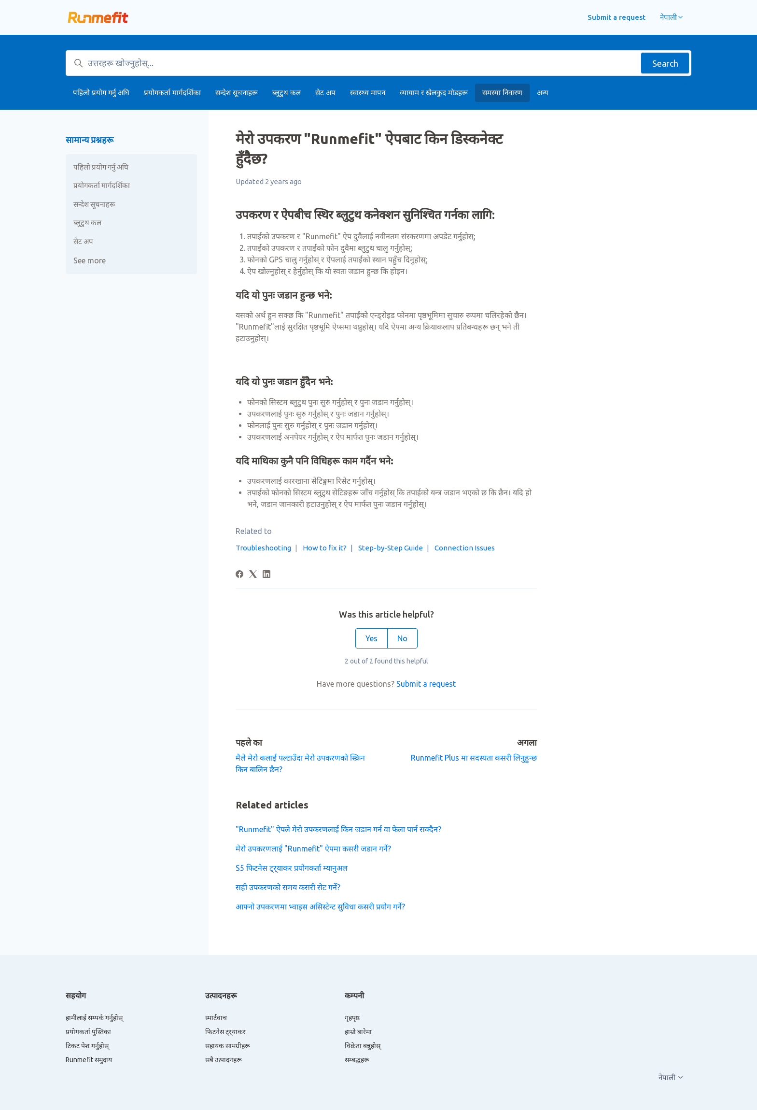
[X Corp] (253, 575)
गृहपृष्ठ (352, 1018)
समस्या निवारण (502, 92)
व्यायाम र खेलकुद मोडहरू (434, 92)
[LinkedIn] (266, 575)
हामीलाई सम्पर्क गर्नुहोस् (94, 1018)
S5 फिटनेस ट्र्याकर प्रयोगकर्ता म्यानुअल (292, 868)
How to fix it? (325, 548)
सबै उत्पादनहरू (223, 1060)
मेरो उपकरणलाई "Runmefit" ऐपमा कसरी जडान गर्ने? (313, 848)
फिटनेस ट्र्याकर (225, 1032)
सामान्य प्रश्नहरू (89, 139)
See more (89, 260)
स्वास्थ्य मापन (367, 92)
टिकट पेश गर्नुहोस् (87, 1046)
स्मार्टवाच (216, 1018)
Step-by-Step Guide (390, 548)
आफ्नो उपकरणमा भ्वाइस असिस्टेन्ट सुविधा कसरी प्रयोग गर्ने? (320, 906)
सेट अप (325, 92)
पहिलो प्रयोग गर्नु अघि (101, 92)
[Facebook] (239, 575)
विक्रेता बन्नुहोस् (362, 1046)
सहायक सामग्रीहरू (227, 1046)
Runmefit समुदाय (89, 1060)
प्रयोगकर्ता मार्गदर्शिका (172, 92)
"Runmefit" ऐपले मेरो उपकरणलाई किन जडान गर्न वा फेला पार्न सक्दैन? (338, 829)
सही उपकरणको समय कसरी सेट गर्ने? (288, 887)
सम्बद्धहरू (357, 1060)
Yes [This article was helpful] (371, 638)
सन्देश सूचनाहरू (236, 92)
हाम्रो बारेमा (358, 1032)
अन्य (542, 92)
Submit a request (616, 17)
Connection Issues (465, 548)
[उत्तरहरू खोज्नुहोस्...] (378, 63)
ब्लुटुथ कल (286, 92)
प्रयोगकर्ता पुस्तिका (88, 1032)
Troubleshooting (263, 548)
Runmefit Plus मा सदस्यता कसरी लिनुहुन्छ (474, 757)
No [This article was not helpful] (402, 638)
